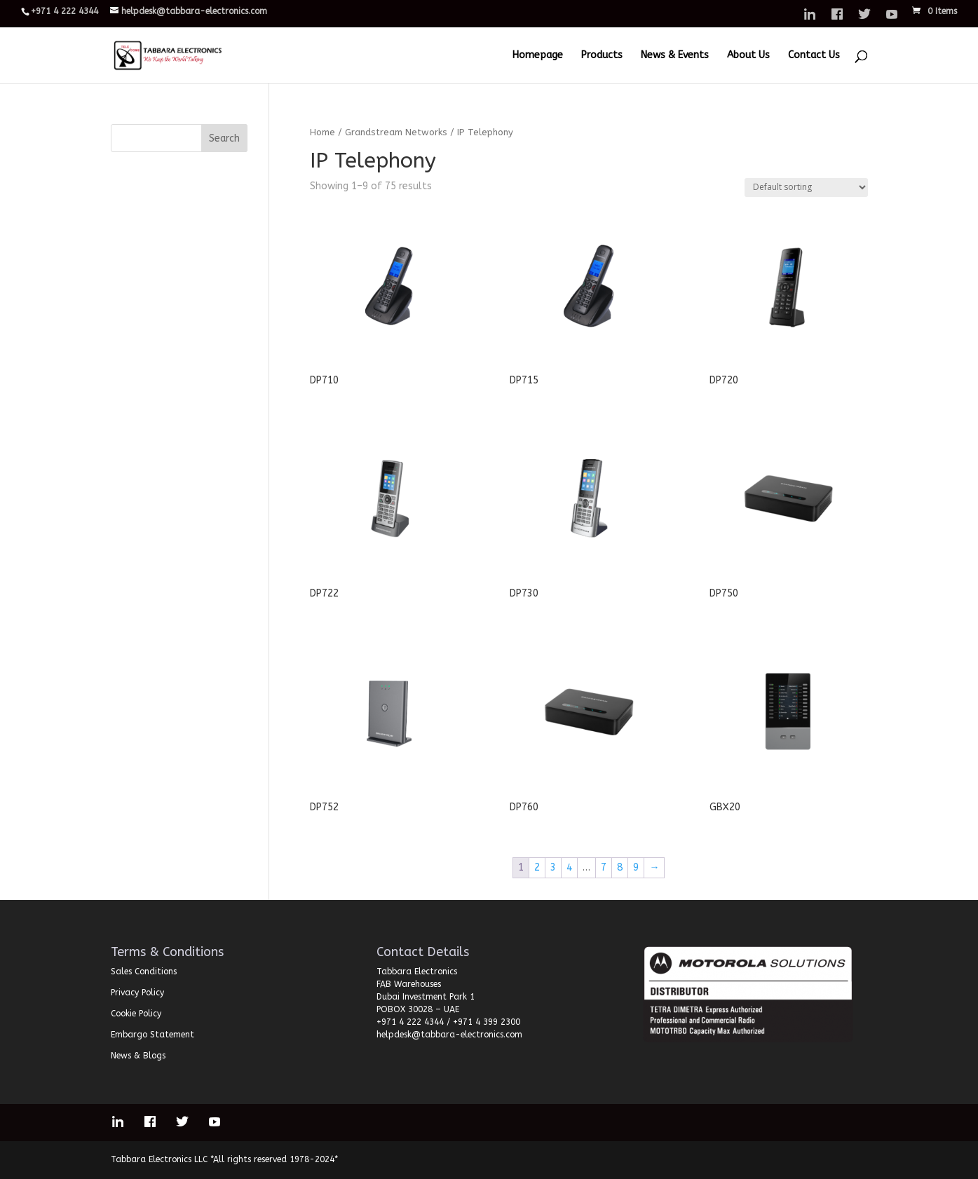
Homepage (537, 55)
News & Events (675, 55)
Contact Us (814, 55)
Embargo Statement (152, 1035)
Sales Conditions (144, 971)
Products (602, 55)
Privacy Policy (137, 992)
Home (322, 132)
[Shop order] (806, 187)
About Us (748, 55)
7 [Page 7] (603, 867)
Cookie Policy (136, 1013)
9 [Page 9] (636, 867)
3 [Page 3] (553, 867)
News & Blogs (138, 1056)
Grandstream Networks (396, 132)
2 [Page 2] (537, 867)
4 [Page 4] (569, 867)
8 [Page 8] (620, 867)
